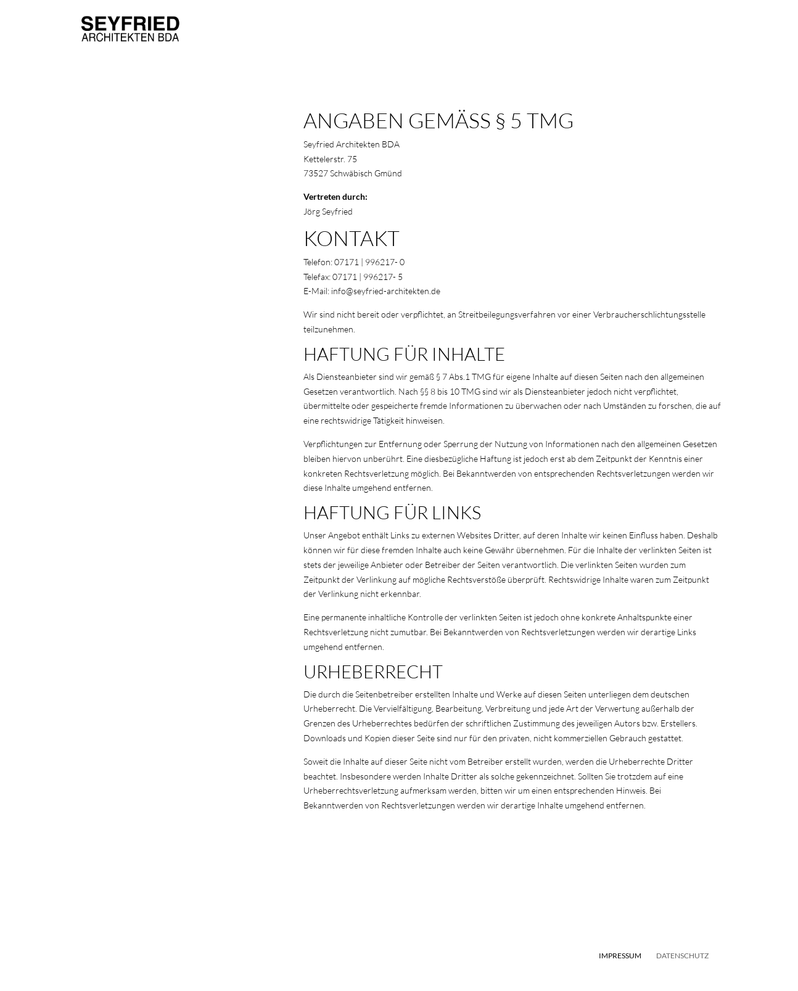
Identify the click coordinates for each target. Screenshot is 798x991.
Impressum (620, 955)
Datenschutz (682, 955)
